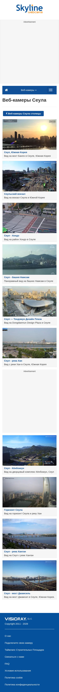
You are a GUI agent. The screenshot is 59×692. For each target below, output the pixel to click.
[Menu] (50, 90)
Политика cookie (14, 677)
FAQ (7, 663)
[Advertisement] (29, 53)
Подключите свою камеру (19, 643)
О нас (8, 636)
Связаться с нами (14, 656)
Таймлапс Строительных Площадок (24, 649)
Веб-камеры (29, 90)
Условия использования (18, 670)
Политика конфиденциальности (22, 684)
